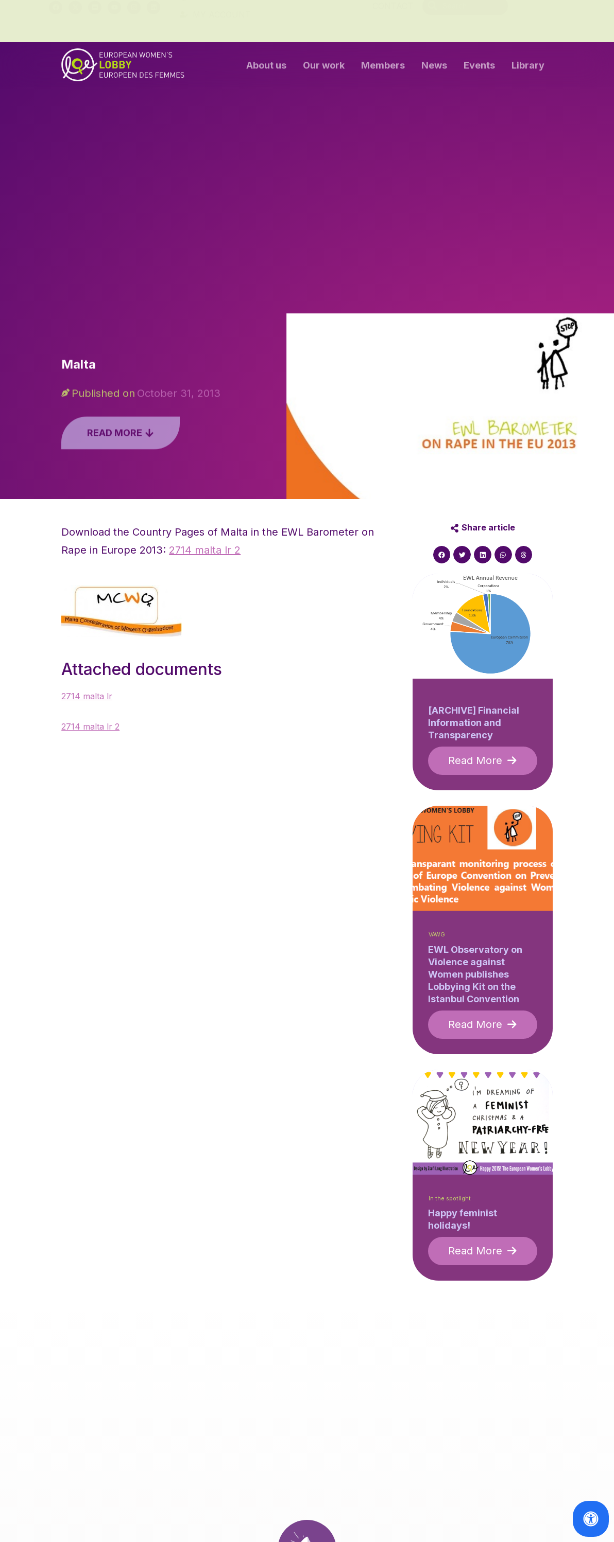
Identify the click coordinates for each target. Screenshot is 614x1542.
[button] (442, 554)
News (434, 67)
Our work (324, 67)
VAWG (437, 934)
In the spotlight (450, 1198)
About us (266, 67)
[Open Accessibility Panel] (591, 1519)
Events (479, 67)
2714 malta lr (86, 696)
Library (527, 67)
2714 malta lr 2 (205, 550)
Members (383, 67)
